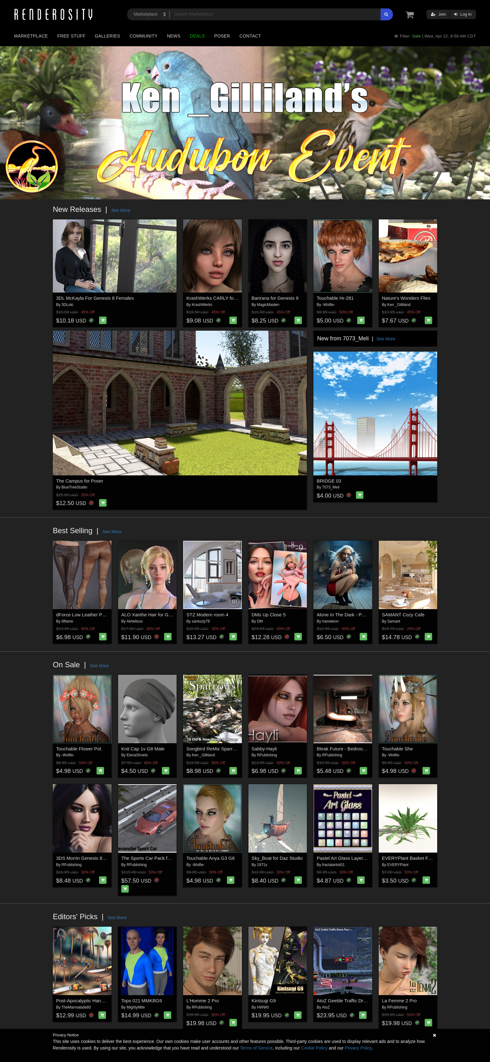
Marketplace (31, 35)
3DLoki (67, 305)
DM (260, 621)
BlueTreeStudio (74, 487)
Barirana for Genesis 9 (275, 298)
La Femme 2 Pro (399, 1000)
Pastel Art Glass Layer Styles (347, 858)
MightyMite (136, 1007)
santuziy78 (201, 621)
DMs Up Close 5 (269, 614)
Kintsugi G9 (264, 1000)
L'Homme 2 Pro (203, 1000)
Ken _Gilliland (398, 305)
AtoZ (326, 1007)
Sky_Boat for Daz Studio (277, 858)
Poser (222, 35)
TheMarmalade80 (76, 1007)
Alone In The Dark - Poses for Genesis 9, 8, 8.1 (366, 614)
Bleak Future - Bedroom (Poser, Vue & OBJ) (363, 748)
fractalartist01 (333, 865)
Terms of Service (256, 1047)
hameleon (330, 621)
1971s (262, 865)
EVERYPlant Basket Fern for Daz (416, 858)
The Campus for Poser (79, 480)
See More (120, 210)
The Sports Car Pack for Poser (153, 858)
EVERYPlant (397, 865)
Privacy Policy (358, 1047)
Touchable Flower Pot (78, 748)
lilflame (67, 621)
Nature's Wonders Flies (406, 298)
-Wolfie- (328, 305)
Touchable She (397, 748)
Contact (250, 35)
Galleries (107, 35)
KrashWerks (202, 305)
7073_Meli (330, 487)
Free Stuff (71, 35)
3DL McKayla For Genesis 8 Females (95, 298)
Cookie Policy (314, 1047)
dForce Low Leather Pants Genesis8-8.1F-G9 (103, 614)
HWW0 (263, 1007)
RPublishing (267, 755)
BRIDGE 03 (329, 480)
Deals (197, 35)
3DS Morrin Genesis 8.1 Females (91, 858)
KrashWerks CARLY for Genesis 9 (222, 298)
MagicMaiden (268, 305)
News (173, 35)
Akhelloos (135, 621)
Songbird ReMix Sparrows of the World (227, 748)
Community (144, 35)
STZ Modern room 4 (207, 614)
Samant (393, 621)
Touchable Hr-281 (335, 298)
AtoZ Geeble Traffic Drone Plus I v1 (354, 1000)
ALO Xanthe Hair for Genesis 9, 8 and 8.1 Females (174, 614)
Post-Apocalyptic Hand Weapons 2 (92, 1000)
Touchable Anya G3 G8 (211, 858)
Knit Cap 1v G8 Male (142, 748)
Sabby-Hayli (264, 748)
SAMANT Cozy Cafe (403, 614)
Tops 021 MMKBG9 (141, 1000)
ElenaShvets (137, 755)
